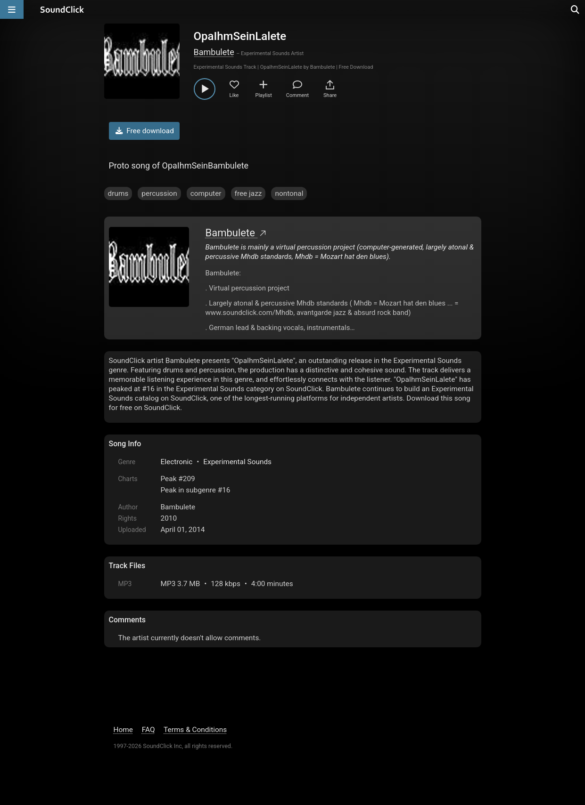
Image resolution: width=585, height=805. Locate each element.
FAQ (148, 729)
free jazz (248, 193)
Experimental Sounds (237, 462)
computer (206, 193)
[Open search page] (575, 9)
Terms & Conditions (195, 729)
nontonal (289, 193)
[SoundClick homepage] (62, 9)
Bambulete (214, 52)
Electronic (177, 462)
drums (118, 193)
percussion (159, 193)
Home (123, 729)
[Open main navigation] (12, 9)
